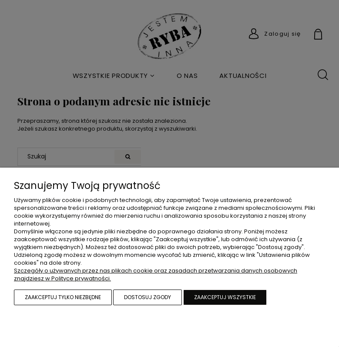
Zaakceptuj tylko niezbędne (63, 297)
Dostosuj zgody (147, 297)
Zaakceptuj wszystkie (225, 297)
